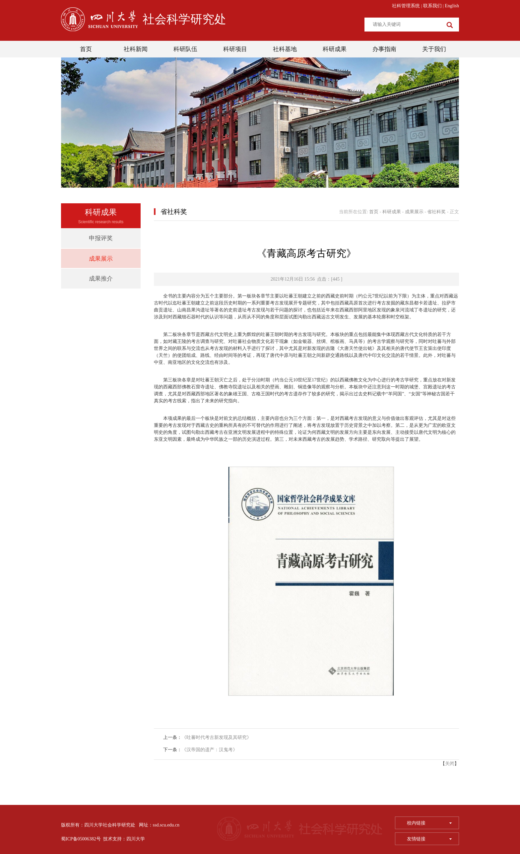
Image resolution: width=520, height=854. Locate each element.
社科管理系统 (406, 5)
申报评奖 (101, 238)
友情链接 (429, 838)
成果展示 (101, 258)
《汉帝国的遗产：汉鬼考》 (209, 749)
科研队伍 (185, 49)
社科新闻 (136, 49)
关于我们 (434, 49)
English (452, 5)
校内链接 (429, 823)
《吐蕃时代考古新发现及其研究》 (216, 737)
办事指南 (384, 49)
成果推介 (101, 278)
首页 (86, 49)
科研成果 (335, 49)
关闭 (449, 763)
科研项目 (235, 49)
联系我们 (432, 5)
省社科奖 (436, 211)
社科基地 (285, 49)
